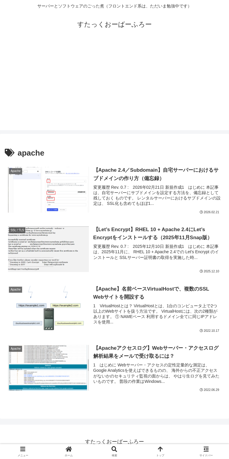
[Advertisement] (114, 88)
